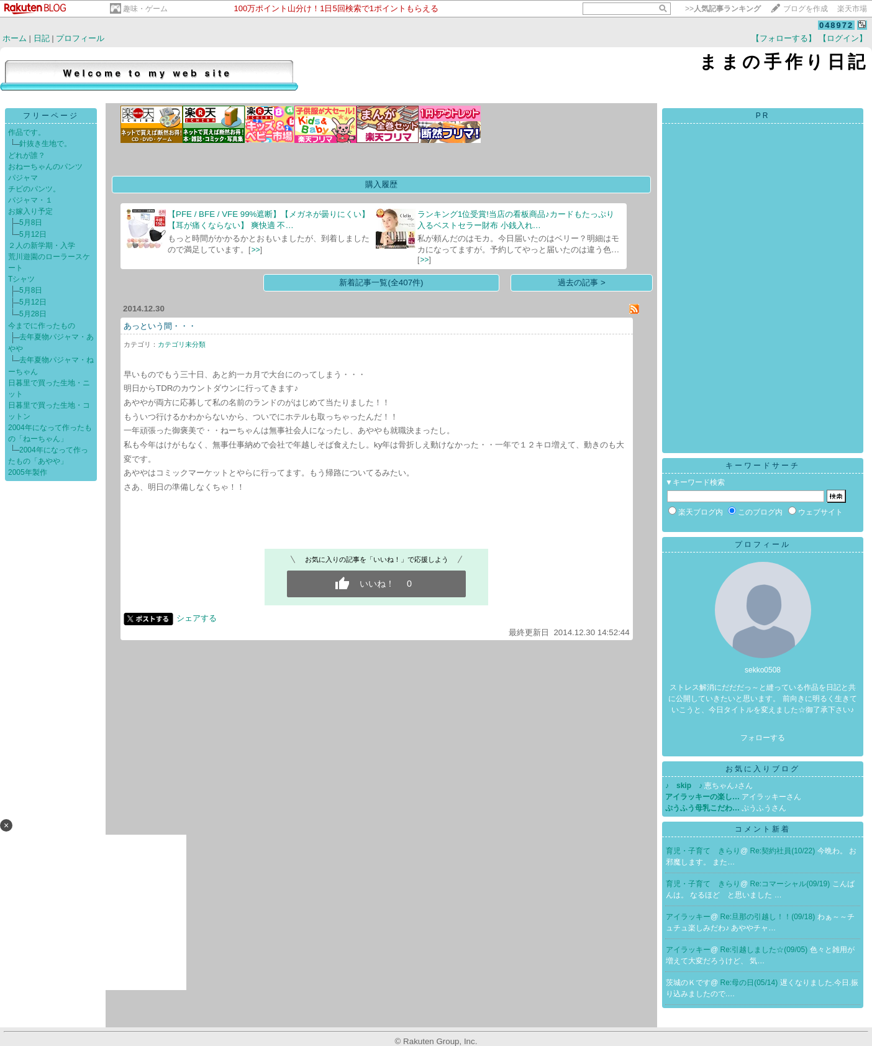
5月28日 (33, 314)
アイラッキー (688, 916)
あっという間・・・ (160, 326)
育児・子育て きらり (703, 850)
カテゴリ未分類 (182, 344)
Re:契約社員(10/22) (783, 850)
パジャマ (23, 177)
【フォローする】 (784, 38)
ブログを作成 (805, 8)
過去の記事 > (582, 282)
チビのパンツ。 (34, 189)
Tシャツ (21, 279)
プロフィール (80, 38)
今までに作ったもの (41, 325)
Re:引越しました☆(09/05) (765, 949)
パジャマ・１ (30, 200)
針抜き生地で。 (45, 143)
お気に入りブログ (762, 768)
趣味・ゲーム (145, 8)
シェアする (196, 618)
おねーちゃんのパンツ (45, 166)
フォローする (762, 737)
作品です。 (26, 132)
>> (723, 8)
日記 (42, 38)
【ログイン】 (843, 38)
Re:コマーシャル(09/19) (791, 883)
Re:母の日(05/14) (750, 982)
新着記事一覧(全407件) (381, 282)
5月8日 (30, 222)
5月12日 (33, 234)
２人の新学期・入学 (41, 245)
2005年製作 (27, 472)
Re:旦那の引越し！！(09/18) (768, 916)
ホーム (14, 38)
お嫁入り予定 (30, 211)
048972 (836, 25)
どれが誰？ (26, 155)
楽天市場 (852, 8)
